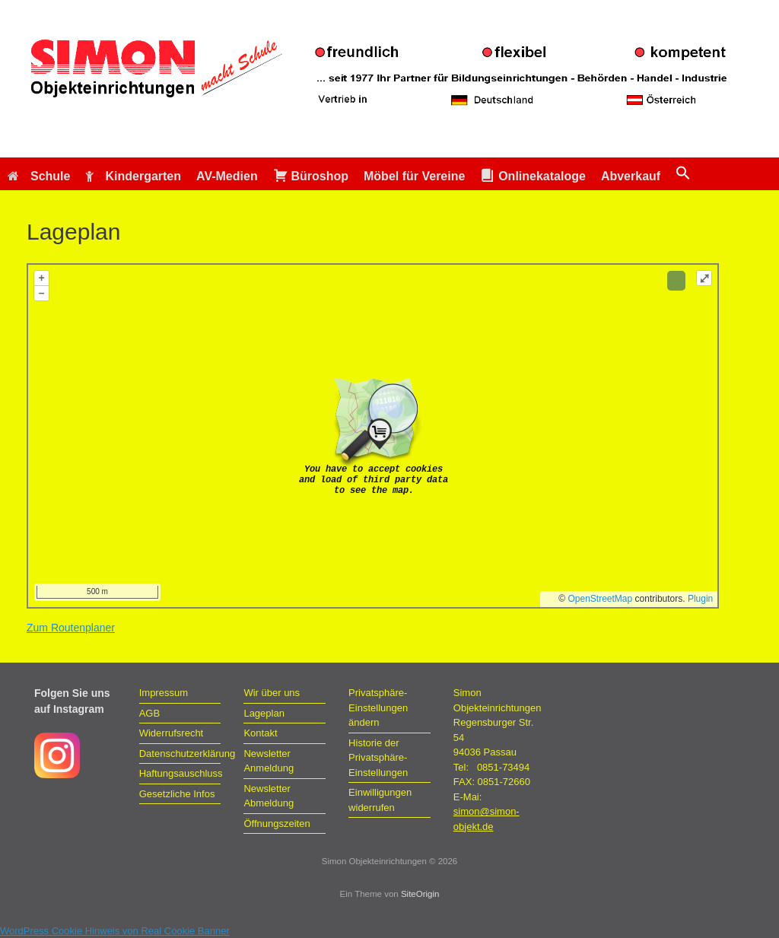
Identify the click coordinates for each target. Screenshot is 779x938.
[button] (683, 173)
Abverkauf (630, 176)
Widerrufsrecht (171, 733)
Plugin (699, 598)
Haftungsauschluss (180, 773)
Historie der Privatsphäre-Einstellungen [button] (378, 757)
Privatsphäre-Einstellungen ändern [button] (378, 707)
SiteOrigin (420, 893)
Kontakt (260, 733)
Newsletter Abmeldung (268, 796)
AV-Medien (227, 176)
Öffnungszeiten (276, 823)
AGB (149, 713)
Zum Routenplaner (71, 628)
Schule (39, 176)
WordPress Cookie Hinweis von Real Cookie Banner (115, 930)
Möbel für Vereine (414, 176)
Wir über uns (271, 692)
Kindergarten (133, 176)
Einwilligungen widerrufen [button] (380, 800)
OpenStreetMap (600, 598)
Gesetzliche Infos (177, 794)
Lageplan (264, 713)
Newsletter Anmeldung (268, 761)
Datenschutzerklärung (180, 753)
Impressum (163, 692)
